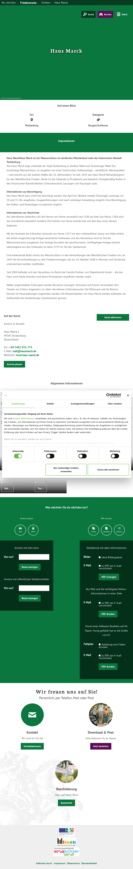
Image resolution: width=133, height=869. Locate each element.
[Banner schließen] (128, 395)
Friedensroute (28, 2)
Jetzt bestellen (100, 746)
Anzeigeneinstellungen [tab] (82, 403)
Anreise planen (14, 364)
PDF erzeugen (109, 577)
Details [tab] (50, 403)
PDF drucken (108, 614)
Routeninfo (66, 802)
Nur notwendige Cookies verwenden (66, 470)
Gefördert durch (44, 863)
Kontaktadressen (32, 746)
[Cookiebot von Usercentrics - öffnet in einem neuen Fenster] (108, 395)
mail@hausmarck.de (24, 351)
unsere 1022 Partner (24, 418)
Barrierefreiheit (89, 863)
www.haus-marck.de (27, 355)
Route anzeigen (30, 567)
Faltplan (88, 643)
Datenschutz (73, 863)
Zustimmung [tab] (18, 403)
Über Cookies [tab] (115, 403)
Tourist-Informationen (42, 488)
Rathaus (8, 488)
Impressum (59, 863)
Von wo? (9, 556)
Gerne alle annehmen (108, 469)
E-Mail (87, 565)
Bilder (87, 556)
